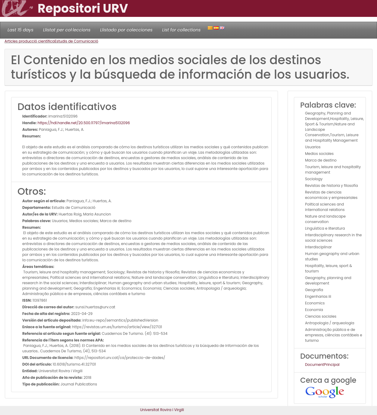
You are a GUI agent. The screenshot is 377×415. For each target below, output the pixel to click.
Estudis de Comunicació (76, 41)
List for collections (181, 30)
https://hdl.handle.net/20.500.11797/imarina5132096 (83, 122)
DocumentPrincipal (322, 364)
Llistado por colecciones (126, 30)
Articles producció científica (30, 41)
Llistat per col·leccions (67, 30)
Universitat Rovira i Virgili (162, 409)
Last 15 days (20, 30)
